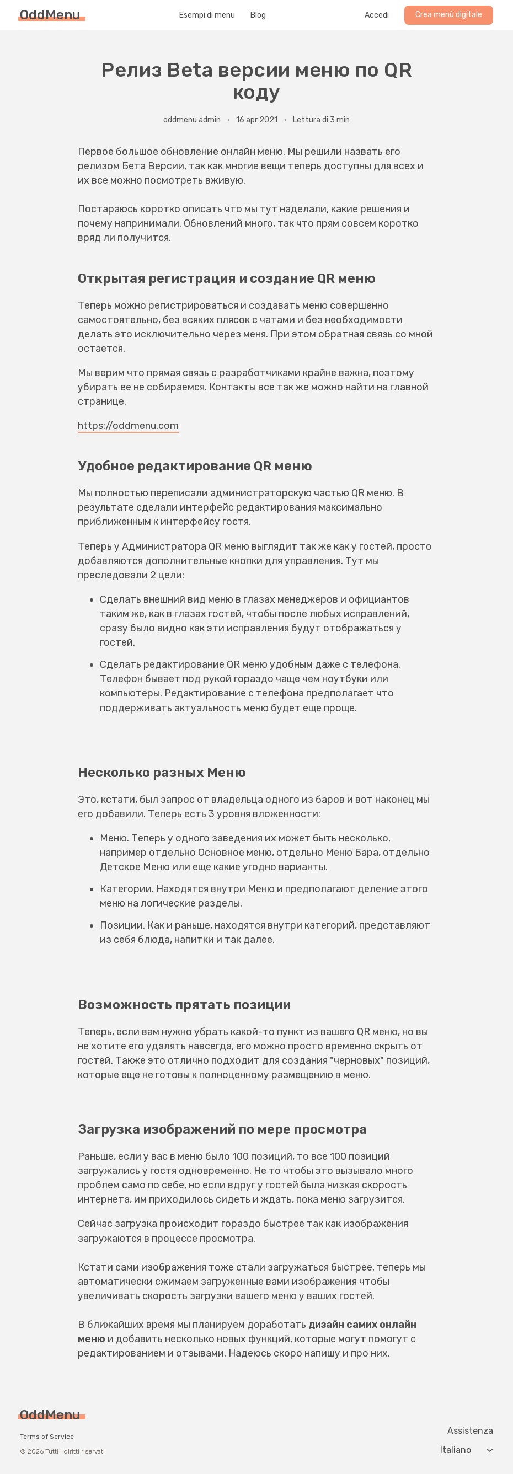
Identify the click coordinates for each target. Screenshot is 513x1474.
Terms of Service (47, 1436)
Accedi (377, 15)
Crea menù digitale (448, 14)
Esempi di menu (207, 15)
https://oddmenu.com (128, 426)
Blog (258, 15)
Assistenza (470, 1431)
